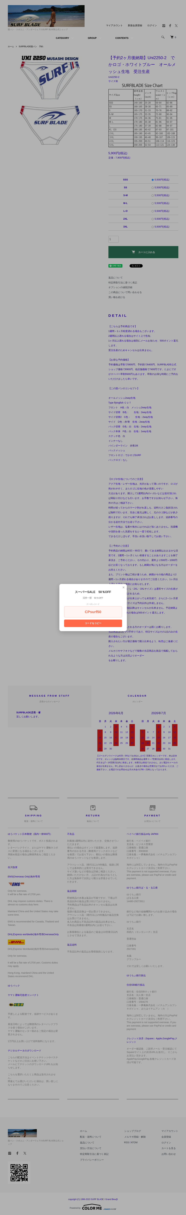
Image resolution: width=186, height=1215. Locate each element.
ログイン (152, 25)
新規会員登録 (135, 25)
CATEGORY (62, 38)
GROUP (92, 38)
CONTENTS (122, 38)
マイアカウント (114, 25)
